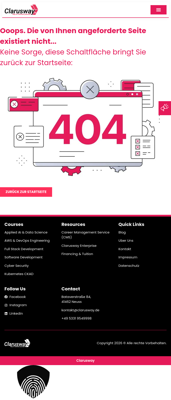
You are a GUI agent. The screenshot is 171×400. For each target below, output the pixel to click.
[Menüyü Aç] (159, 9)
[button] (85, 382)
